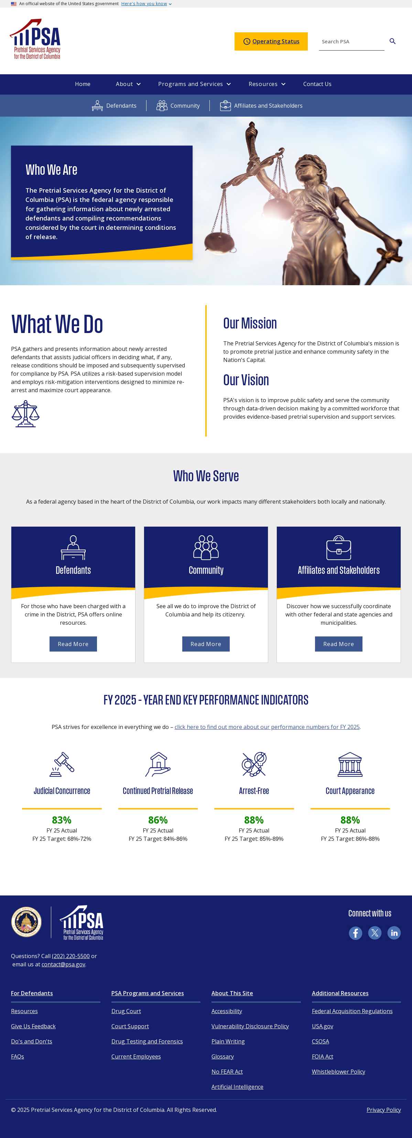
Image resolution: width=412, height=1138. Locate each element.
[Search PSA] (392, 41)
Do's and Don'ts (31, 1041)
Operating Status (271, 41)
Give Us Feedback (33, 1026)
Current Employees (136, 1056)
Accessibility (227, 1011)
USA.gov (322, 1026)
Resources (24, 1011)
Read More (73, 644)
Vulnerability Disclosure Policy (250, 1026)
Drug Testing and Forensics (147, 1041)
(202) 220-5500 (71, 956)
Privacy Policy (384, 1110)
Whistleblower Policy (338, 1071)
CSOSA (320, 1041)
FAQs (17, 1056)
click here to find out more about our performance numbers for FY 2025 (267, 727)
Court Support (130, 1026)
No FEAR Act (227, 1071)
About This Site (232, 993)
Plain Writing (228, 1041)
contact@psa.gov (63, 964)
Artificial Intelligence (237, 1087)
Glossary (223, 1056)
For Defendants (32, 993)
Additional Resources (340, 993)
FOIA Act (322, 1056)
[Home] (35, 56)
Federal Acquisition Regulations (352, 1011)
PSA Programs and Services (147, 993)
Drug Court (126, 1011)
